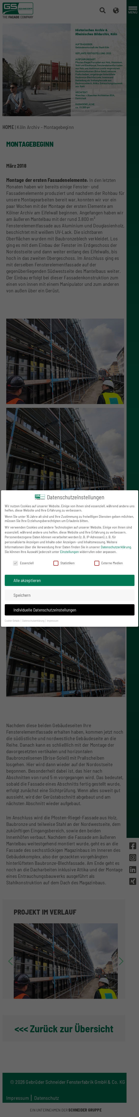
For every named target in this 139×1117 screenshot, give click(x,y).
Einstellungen (69, 552)
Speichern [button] (21, 595)
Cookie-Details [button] (12, 620)
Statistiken (64, 563)
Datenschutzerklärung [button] (33, 620)
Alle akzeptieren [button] (27, 580)
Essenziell (23, 563)
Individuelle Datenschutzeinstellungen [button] (44, 609)
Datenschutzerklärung (116, 547)
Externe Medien (108, 563)
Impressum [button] (52, 620)
